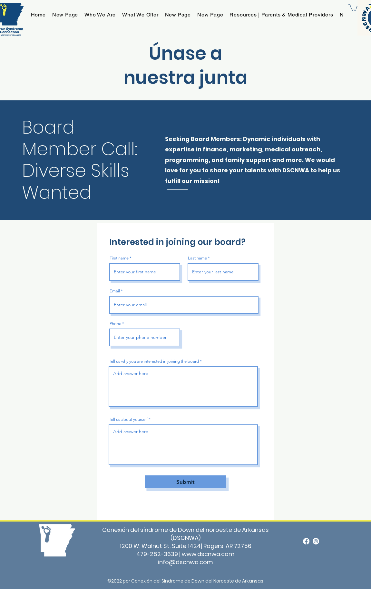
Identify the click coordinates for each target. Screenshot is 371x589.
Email (115, 291)
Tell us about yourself (128, 419)
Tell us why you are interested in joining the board (154, 361)
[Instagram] (316, 541)
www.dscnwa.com (208, 554)
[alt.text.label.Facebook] (306, 541)
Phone (115, 323)
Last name (197, 258)
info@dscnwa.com (185, 562)
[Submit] (185, 481)
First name (119, 258)
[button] (352, 7)
